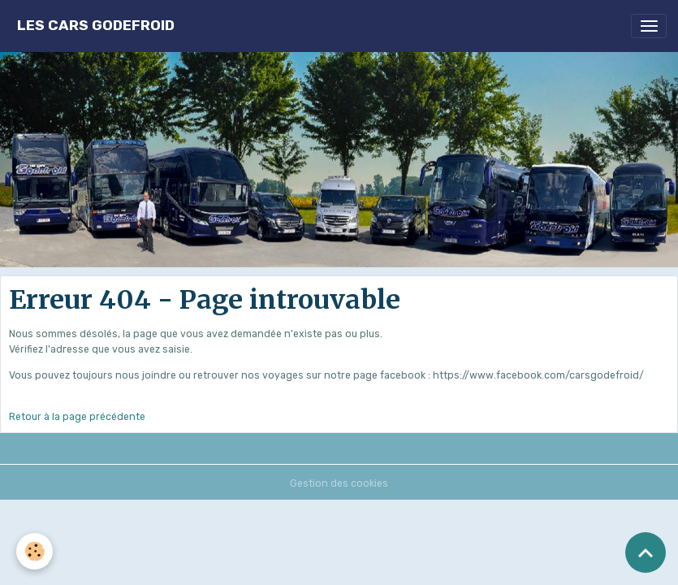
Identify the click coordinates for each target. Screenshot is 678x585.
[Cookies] (34, 551)
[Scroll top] (645, 552)
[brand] (95, 25)
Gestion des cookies (339, 483)
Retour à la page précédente (77, 416)
